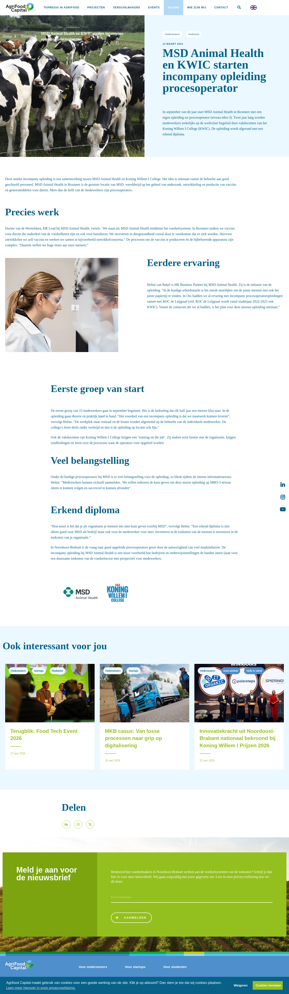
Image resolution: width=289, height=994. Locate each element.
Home (7, 36)
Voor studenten (175, 967)
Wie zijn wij (196, 7)
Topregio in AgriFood (61, 7)
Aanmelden (131, 918)
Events (154, 7)
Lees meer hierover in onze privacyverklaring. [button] (41, 988)
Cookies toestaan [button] (268, 985)
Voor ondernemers (93, 967)
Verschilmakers (126, 7)
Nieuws (173, 7)
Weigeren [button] (241, 985)
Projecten (96, 7)
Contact (221, 7)
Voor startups (135, 967)
